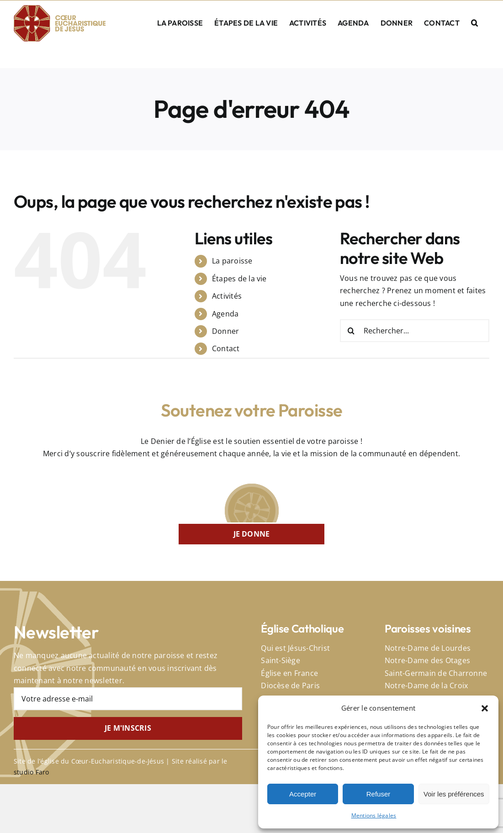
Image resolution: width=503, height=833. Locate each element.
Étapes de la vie (239, 279)
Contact (226, 348)
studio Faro (31, 772)
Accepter (302, 794)
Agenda (225, 314)
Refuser (378, 794)
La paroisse (232, 261)
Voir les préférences (454, 794)
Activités (227, 296)
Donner (225, 331)
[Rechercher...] (414, 330)
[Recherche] (351, 330)
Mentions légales (374, 815)
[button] (484, 708)
